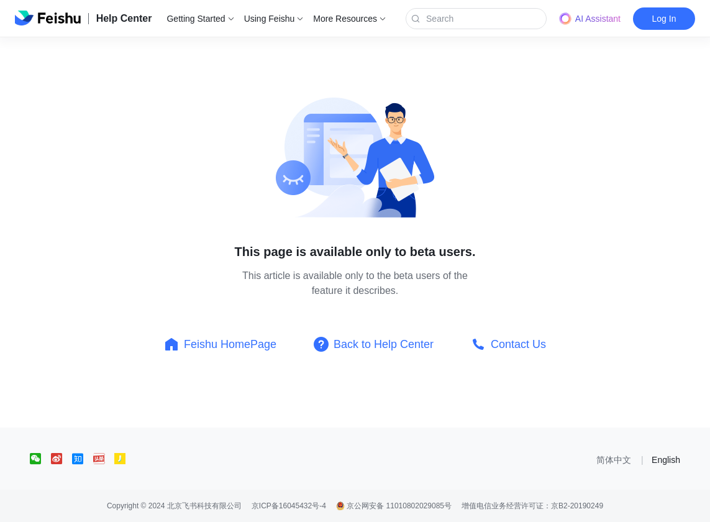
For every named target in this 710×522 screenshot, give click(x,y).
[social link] (40, 458)
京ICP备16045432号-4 (289, 505)
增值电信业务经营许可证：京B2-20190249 (532, 505)
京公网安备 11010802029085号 (394, 505)
